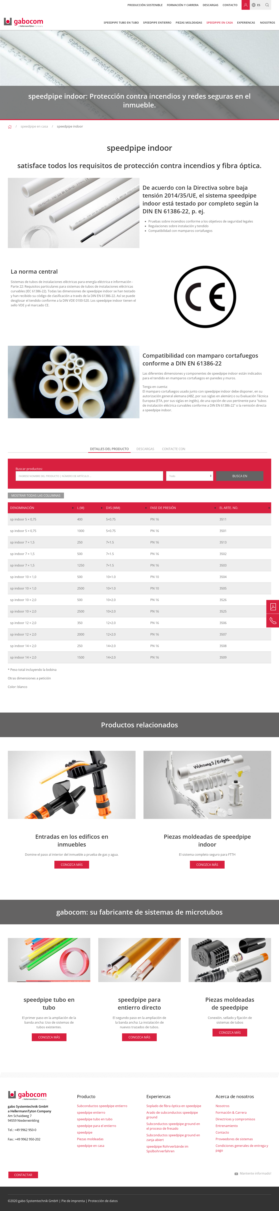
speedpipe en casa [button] (219, 22)
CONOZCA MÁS (72, 865)
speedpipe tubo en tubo (94, 1119)
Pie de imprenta (73, 1201)
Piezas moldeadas (90, 1139)
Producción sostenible (145, 5)
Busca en (239, 476)
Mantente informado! (252, 1173)
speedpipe (84, 1132)
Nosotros (222, 1106)
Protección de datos (103, 1201)
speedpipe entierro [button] (157, 22)
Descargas (210, 5)
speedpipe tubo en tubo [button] (121, 22)
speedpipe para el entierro (96, 1126)
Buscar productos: (29, 469)
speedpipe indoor (70, 126)
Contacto (230, 5)
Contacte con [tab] (173, 449)
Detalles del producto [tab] (109, 449)
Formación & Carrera (231, 1112)
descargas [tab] (145, 449)
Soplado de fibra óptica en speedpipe (173, 1106)
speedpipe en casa (34, 126)
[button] (265, 5)
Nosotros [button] (267, 22)
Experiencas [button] (246, 22)
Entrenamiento (227, 1126)
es (255, 5)
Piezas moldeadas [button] (189, 22)
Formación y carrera (182, 5)
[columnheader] (41, 508)
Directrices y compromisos (235, 1119)
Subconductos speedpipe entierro (102, 1106)
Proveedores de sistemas (234, 1139)
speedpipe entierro (91, 1112)
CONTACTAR (23, 1175)
